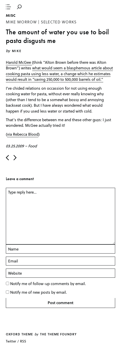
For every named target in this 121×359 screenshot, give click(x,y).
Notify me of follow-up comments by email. (48, 283)
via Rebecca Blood (22, 134)
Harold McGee (19, 62)
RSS (23, 341)
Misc (11, 15)
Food (32, 146)
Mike (17, 51)
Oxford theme (19, 334)
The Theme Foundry (58, 334)
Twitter (11, 341)
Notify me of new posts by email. (38, 292)
